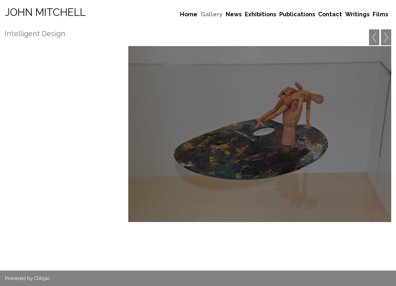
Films (380, 14)
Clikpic (42, 278)
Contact (330, 14)
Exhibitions (260, 14)
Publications (297, 14)
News (233, 14)
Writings (357, 14)
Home (188, 14)
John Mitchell (45, 12)
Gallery (211, 14)
